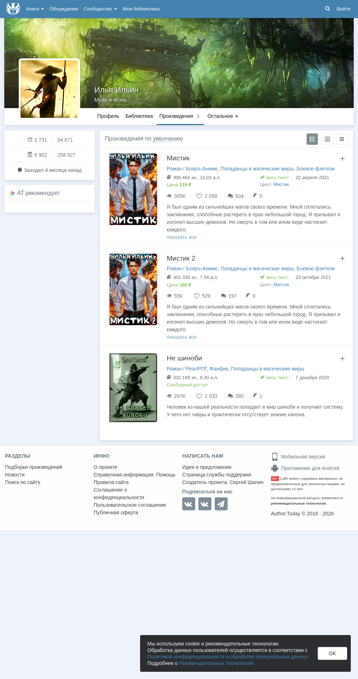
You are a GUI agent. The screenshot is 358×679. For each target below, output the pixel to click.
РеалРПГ (196, 369)
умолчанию (168, 139)
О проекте (105, 467)
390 (239, 396)
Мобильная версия (298, 457)
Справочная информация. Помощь (135, 475)
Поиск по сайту (22, 482)
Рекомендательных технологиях (216, 663)
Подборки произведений (33, 467)
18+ (275, 478)
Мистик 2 (181, 258)
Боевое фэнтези (316, 169)
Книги (35, 9)
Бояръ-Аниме (202, 169)
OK (332, 653)
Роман (174, 169)
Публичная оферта (116, 512)
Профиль (108, 116)
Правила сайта (111, 482)
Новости (14, 475)
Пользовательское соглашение (130, 505)
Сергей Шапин (246, 482)
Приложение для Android (305, 468)
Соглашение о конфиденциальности (119, 493)
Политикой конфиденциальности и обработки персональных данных (227, 657)
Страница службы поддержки (216, 475)
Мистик (178, 158)
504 (239, 196)
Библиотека (139, 116)
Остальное (222, 116)
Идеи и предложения (207, 467)
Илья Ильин (116, 89)
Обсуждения (64, 9)
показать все (182, 237)
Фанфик (219, 369)
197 (232, 296)
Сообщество (100, 9)
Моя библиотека (141, 9)
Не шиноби (184, 358)
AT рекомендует (38, 193)
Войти (343, 9)
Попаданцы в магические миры (257, 169)
